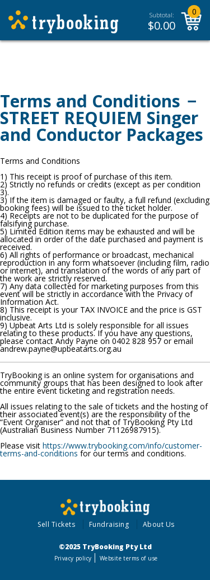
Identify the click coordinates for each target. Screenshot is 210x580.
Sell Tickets (56, 524)
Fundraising (109, 524)
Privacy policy (73, 558)
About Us (159, 524)
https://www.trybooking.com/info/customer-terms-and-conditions (101, 449)
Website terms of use (128, 558)
